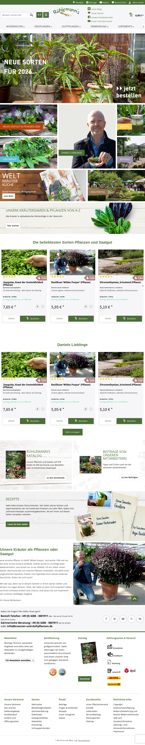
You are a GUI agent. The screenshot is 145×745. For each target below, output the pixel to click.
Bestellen (32, 318)
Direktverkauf (10, 714)
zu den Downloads (56, 477)
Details (11, 318)
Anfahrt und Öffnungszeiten (11, 720)
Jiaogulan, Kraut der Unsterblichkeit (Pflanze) (23, 283)
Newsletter (37, 721)
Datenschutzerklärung (124, 707)
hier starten (13, 225)
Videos (104, 2)
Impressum (118, 731)
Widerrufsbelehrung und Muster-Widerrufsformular (126, 713)
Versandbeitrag (93, 714)
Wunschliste (119, 2)
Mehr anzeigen (72, 432)
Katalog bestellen (40, 718)
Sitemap (90, 721)
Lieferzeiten (91, 711)
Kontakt (89, 707)
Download (85, 678)
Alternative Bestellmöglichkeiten (41, 706)
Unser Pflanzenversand (97, 704)
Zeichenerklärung (40, 711)
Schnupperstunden (41, 728)
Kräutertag (37, 724)
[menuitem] (78, 2)
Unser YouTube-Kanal (100, 21)
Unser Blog (95, 9)
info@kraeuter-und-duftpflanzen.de (30, 626)
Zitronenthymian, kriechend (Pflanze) (120, 282)
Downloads (37, 714)
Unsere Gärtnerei (12, 704)
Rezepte (78, 2)
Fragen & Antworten (68, 707)
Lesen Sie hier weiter (18, 524)
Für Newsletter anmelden (20, 660)
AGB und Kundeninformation (122, 720)
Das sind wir (10, 707)
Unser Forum (96, 13)
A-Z (39, 14)
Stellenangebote (12, 711)
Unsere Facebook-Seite (100, 17)
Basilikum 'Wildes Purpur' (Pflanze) (70, 282)
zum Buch (8, 196)
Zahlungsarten (93, 718)
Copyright (118, 704)
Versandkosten (84, 740)
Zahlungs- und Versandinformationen (124, 726)
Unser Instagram (67, 714)
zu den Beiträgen (129, 477)
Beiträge (91, 2)
